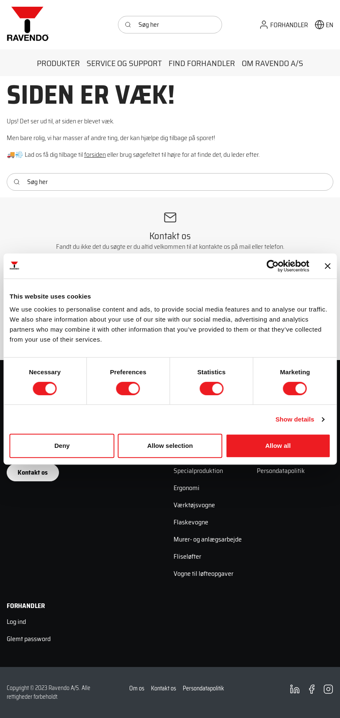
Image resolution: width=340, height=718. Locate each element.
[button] (283, 24)
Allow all (278, 445)
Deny (62, 445)
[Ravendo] (28, 25)
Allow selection (170, 445)
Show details (295, 419)
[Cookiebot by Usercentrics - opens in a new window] (272, 266)
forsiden (95, 154)
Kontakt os (33, 472)
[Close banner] (327, 266)
